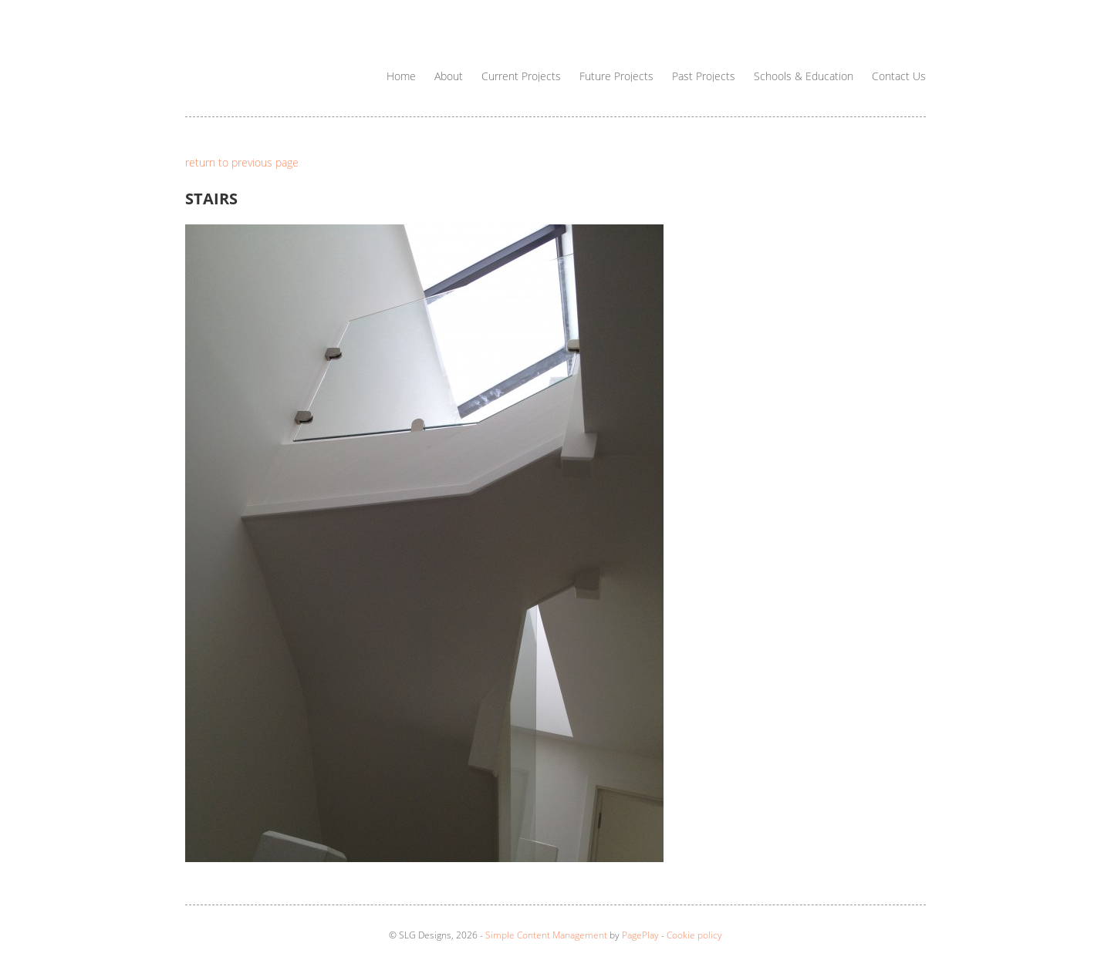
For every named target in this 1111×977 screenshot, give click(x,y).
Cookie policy (694, 935)
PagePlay (640, 935)
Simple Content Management (546, 935)
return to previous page (242, 162)
